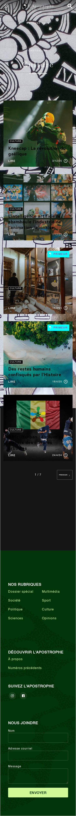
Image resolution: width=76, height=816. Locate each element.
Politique (15, 609)
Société (14, 600)
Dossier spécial (20, 591)
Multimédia (51, 591)
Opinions (49, 618)
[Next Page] (65, 475)
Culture (48, 609)
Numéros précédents (25, 668)
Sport (46, 600)
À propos (15, 659)
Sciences (15, 618)
